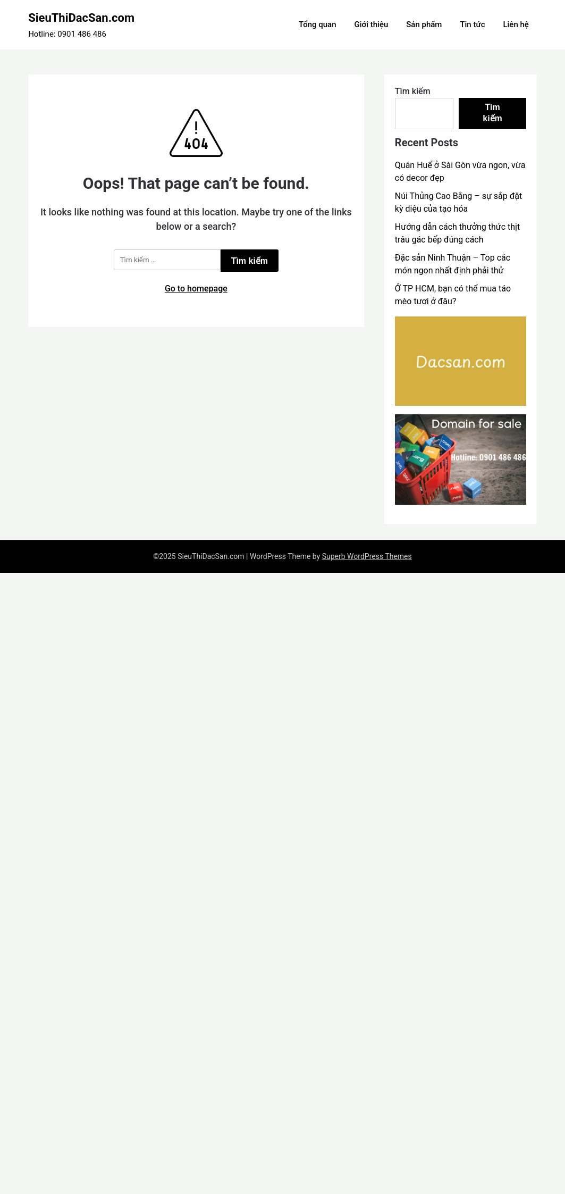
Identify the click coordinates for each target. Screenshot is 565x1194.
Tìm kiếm (413, 91)
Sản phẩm (424, 24)
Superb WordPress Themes (367, 556)
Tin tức (472, 24)
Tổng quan (317, 24)
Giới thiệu (372, 24)
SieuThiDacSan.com (81, 17)
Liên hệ (515, 24)
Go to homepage (196, 288)
